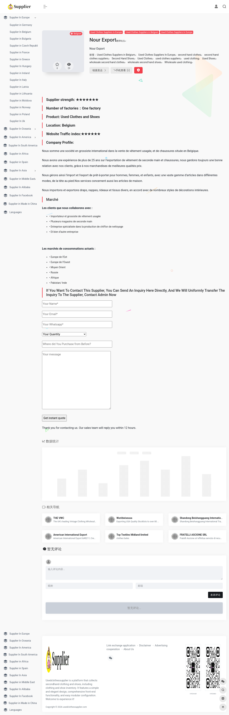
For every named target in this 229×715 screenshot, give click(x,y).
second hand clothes (189, 54)
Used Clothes (144, 58)
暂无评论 (54, 549)
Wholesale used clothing (178, 62)
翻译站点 (121, 41)
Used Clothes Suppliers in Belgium (142, 32)
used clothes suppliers (168, 58)
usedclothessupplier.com (75, 707)
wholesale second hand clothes (106, 62)
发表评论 (215, 594)
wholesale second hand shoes (144, 62)
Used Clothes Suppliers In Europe (106, 32)
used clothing (191, 58)
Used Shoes (208, 58)
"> (121, 70)
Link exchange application (120, 645)
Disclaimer (145, 645)
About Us (129, 649)
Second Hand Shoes (123, 58)
